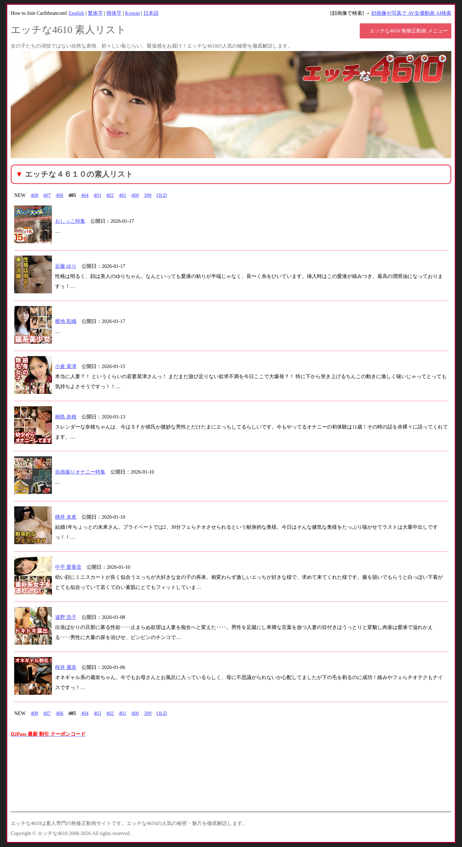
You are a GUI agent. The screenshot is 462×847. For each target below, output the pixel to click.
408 (34, 195)
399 (147, 195)
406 (59, 195)
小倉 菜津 (65, 366)
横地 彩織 (65, 321)
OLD (161, 195)
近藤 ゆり (65, 266)
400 (135, 195)
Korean (132, 13)
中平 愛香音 (68, 567)
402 (110, 195)
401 (122, 195)
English (76, 13)
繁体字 (95, 13)
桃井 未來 (65, 517)
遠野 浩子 (65, 617)
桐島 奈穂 (65, 416)
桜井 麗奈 (65, 667)
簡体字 (113, 13)
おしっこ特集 (70, 221)
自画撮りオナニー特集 (80, 472)
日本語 (151, 13)
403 (97, 195)
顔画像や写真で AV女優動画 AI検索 (411, 13)
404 (84, 195)
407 (47, 195)
